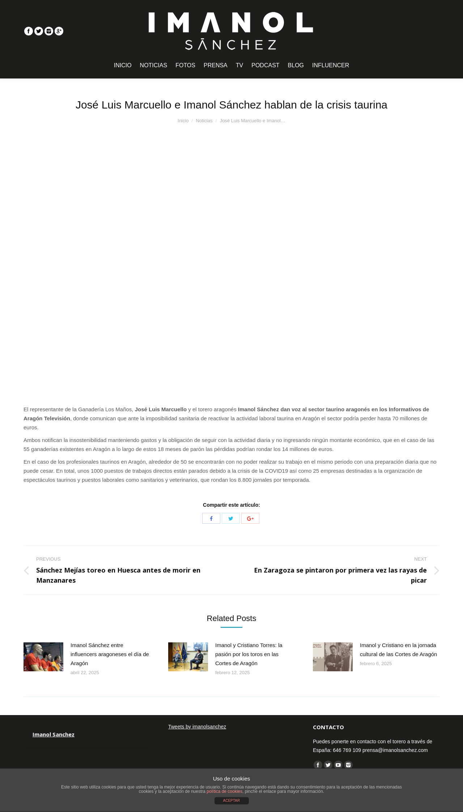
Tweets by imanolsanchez (197, 727)
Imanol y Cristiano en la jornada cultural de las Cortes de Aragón (398, 649)
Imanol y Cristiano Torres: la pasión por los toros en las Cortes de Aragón (249, 654)
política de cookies (224, 791)
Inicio (183, 120)
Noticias (204, 120)
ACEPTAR (231, 801)
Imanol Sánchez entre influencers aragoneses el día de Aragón (110, 654)
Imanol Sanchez (54, 734)
